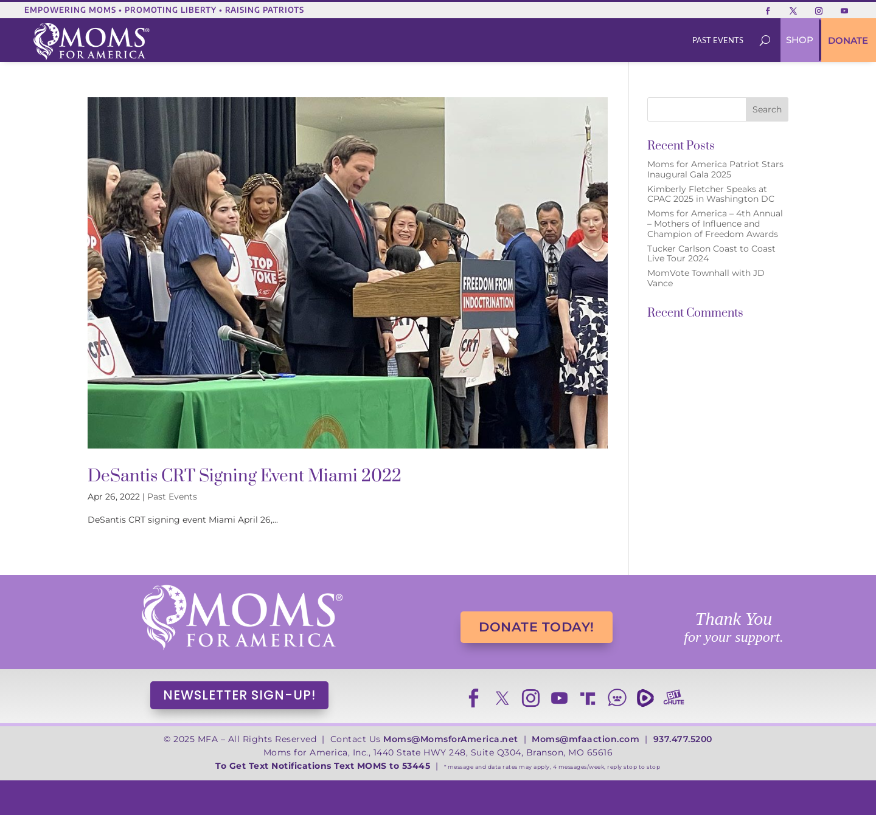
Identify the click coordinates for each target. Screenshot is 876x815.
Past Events (172, 496)
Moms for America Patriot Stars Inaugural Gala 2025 (715, 169)
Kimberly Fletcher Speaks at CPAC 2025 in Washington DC (710, 194)
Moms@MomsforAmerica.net (450, 739)
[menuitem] (718, 40)
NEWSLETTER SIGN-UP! (239, 695)
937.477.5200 (682, 739)
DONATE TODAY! (536, 626)
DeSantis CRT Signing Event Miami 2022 (244, 476)
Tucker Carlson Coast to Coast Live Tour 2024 (711, 253)
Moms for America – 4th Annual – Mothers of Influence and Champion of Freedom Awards (715, 223)
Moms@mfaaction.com (585, 739)
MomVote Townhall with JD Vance (706, 278)
